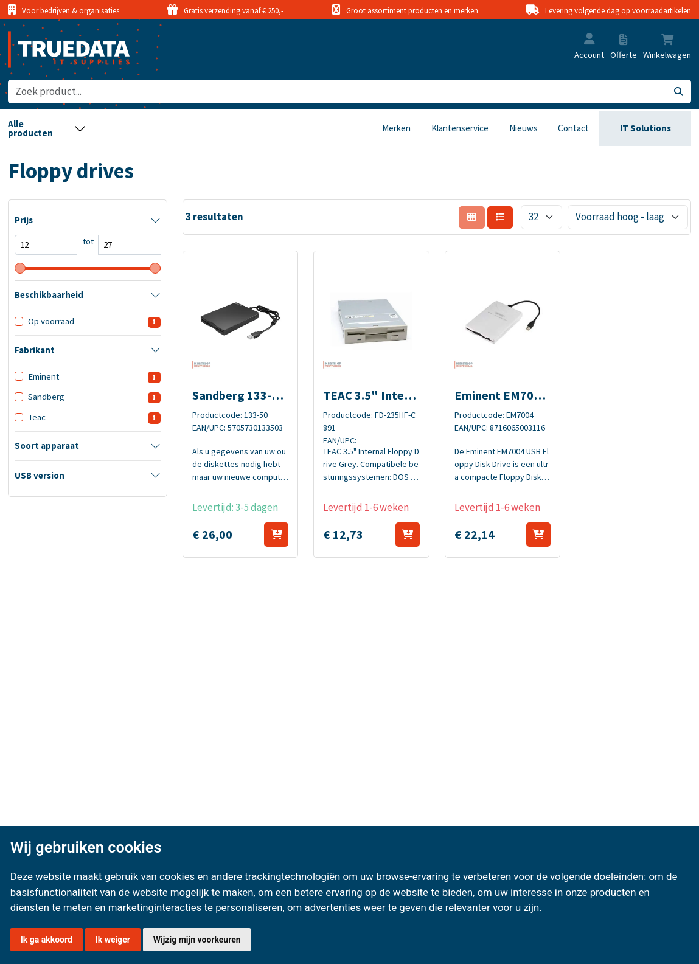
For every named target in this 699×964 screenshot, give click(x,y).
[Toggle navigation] (47, 128)
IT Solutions (645, 128)
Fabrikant (35, 350)
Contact (573, 128)
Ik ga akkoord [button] (46, 940)
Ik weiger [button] (113, 940)
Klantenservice (460, 128)
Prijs (24, 220)
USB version (39, 475)
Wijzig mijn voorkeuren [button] (197, 940)
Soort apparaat (47, 445)
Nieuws (523, 128)
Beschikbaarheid (49, 295)
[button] (589, 40)
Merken (396, 128)
